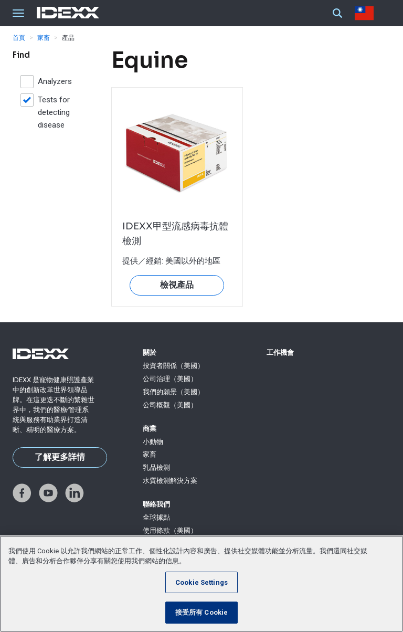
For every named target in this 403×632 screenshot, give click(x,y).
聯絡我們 (156, 504)
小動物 (153, 442)
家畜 (43, 37)
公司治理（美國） (170, 379)
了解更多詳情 (60, 457)
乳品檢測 (156, 467)
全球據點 (156, 517)
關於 (149, 352)
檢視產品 (177, 285)
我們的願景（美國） (173, 392)
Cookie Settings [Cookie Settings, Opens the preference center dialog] (201, 582)
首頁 (19, 37)
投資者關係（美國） (173, 366)
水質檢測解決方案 (170, 480)
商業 (149, 429)
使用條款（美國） (170, 530)
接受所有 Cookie (201, 612)
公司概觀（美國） (170, 405)
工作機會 (280, 352)
